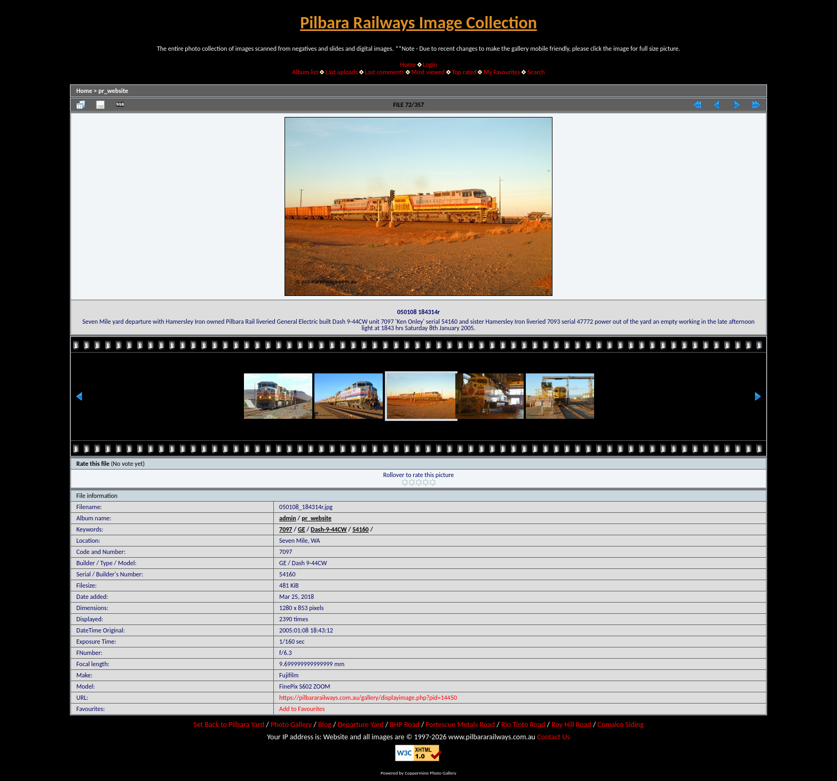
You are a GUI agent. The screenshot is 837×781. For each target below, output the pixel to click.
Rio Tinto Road (523, 724)
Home (408, 64)
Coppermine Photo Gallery (430, 773)
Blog (324, 724)
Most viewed (428, 72)
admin (287, 518)
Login (430, 64)
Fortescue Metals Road (460, 724)
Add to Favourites (302, 709)
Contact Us (553, 736)
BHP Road (405, 724)
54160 (360, 529)
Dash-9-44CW (329, 529)
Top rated (464, 72)
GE (301, 529)
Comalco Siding (620, 724)
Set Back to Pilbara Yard (228, 724)
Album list (305, 72)
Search (536, 72)
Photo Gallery (291, 724)
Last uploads (342, 72)
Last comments (384, 72)
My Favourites (502, 72)
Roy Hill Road (571, 724)
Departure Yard (360, 724)
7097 (285, 529)
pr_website (113, 91)
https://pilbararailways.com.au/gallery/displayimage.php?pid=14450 (368, 697)
